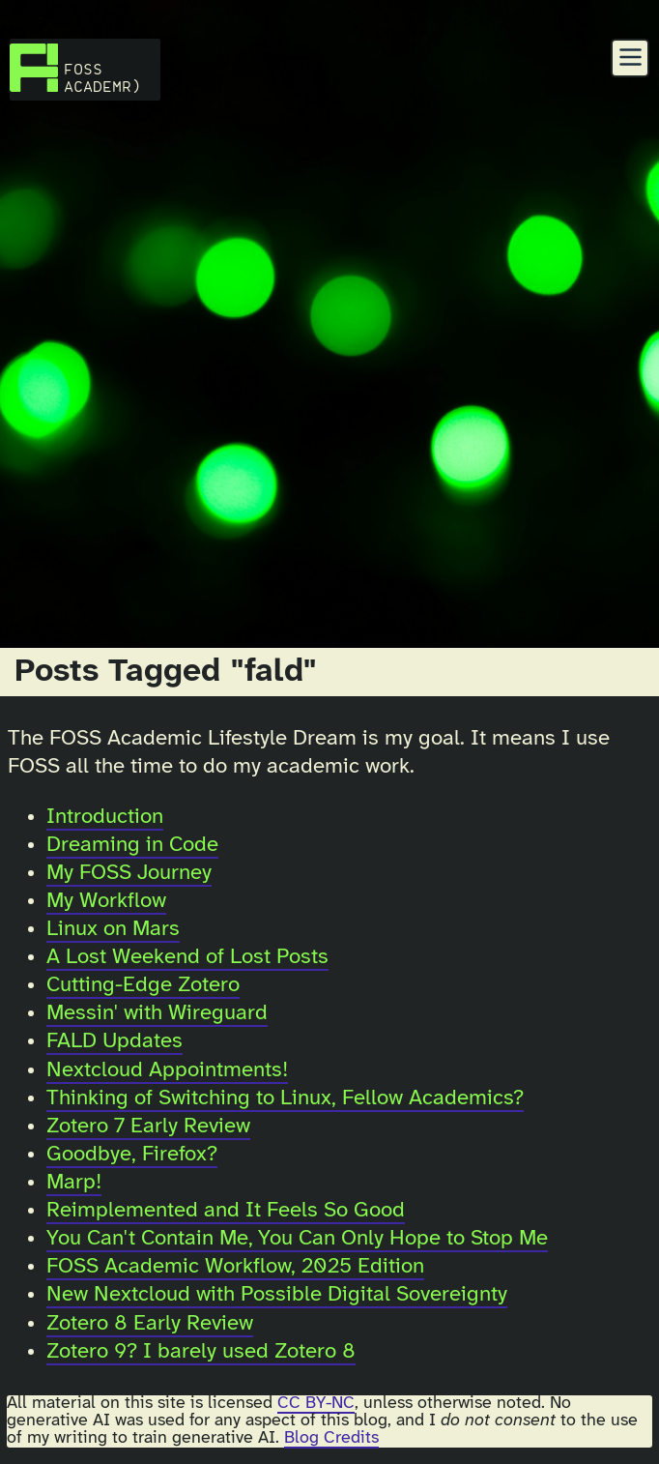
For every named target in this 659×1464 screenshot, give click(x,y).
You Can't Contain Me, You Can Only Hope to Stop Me (297, 1238)
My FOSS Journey (129, 873)
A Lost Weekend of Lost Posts (187, 957)
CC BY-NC (316, 1403)
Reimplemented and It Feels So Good (225, 1210)
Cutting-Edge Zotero (143, 985)
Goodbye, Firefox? (131, 1154)
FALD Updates (114, 1041)
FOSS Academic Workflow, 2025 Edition (235, 1266)
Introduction (104, 817)
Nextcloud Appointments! (167, 1070)
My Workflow (106, 901)
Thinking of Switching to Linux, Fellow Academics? (285, 1098)
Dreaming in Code (132, 845)
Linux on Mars (113, 929)
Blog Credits (331, 1438)
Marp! (73, 1182)
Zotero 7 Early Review (148, 1126)
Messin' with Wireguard (157, 1013)
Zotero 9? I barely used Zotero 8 (201, 1351)
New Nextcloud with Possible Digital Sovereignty (276, 1294)
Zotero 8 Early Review (149, 1323)
